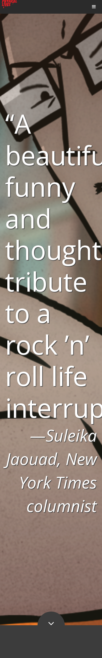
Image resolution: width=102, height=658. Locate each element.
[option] (51, 312)
